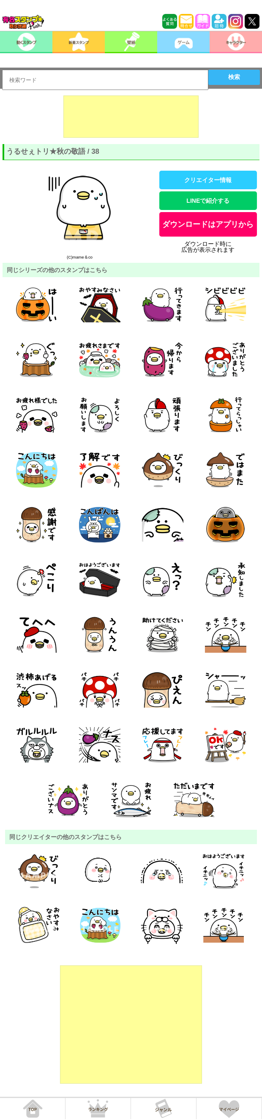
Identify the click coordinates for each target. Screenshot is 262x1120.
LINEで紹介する (207, 200)
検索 (234, 77)
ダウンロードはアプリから (208, 224)
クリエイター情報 (208, 180)
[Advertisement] (131, 116)
